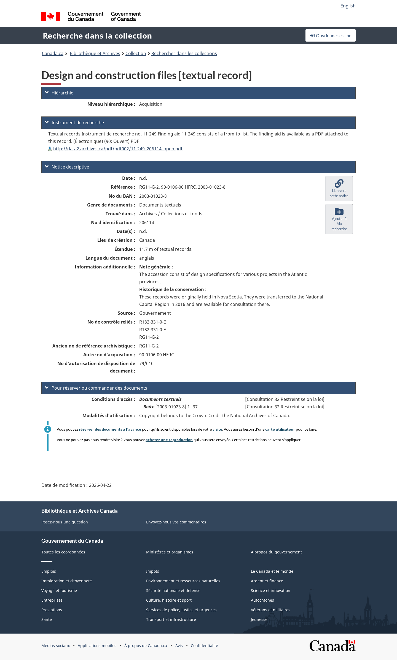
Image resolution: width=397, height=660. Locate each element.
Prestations (51, 609)
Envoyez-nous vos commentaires (176, 522)
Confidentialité (204, 645)
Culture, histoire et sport (169, 600)
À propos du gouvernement (276, 552)
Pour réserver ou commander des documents (96, 388)
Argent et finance (267, 580)
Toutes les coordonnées (63, 552)
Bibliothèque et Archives (95, 53)
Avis (179, 645)
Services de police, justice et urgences (181, 609)
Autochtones (262, 600)
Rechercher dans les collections (184, 53)
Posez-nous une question (64, 522)
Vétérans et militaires (270, 609)
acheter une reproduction (169, 439)
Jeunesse (259, 619)
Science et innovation (270, 590)
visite (217, 429)
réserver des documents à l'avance (110, 429)
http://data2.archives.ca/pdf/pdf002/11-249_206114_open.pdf (118, 149)
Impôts (152, 571)
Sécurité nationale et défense (173, 590)
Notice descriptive (67, 167)
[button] (339, 188)
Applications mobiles (97, 645)
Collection (135, 53)
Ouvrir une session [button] (331, 35)
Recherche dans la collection (97, 35)
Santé (46, 619)
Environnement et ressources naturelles (183, 580)
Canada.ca (52, 53)
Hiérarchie (59, 93)
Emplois (48, 571)
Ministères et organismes (169, 552)
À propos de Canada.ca (145, 645)
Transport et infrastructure (171, 619)
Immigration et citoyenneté (66, 580)
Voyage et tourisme (59, 590)
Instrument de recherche (74, 122)
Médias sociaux (55, 645)
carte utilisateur (280, 429)
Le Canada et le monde (272, 571)
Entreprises (52, 600)
